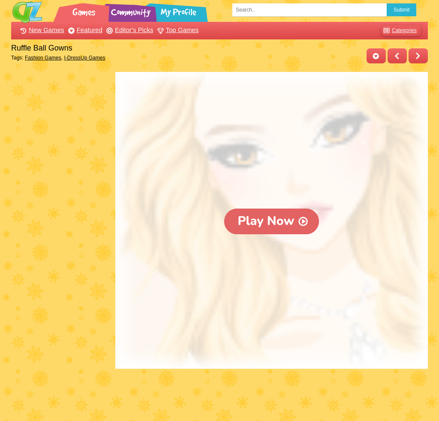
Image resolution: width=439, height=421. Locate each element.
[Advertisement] (61, 200)
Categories (399, 30)
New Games (41, 29)
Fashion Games (43, 58)
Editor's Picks (128, 29)
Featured (84, 29)
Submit (401, 10)
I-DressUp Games (84, 58)
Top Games (177, 29)
